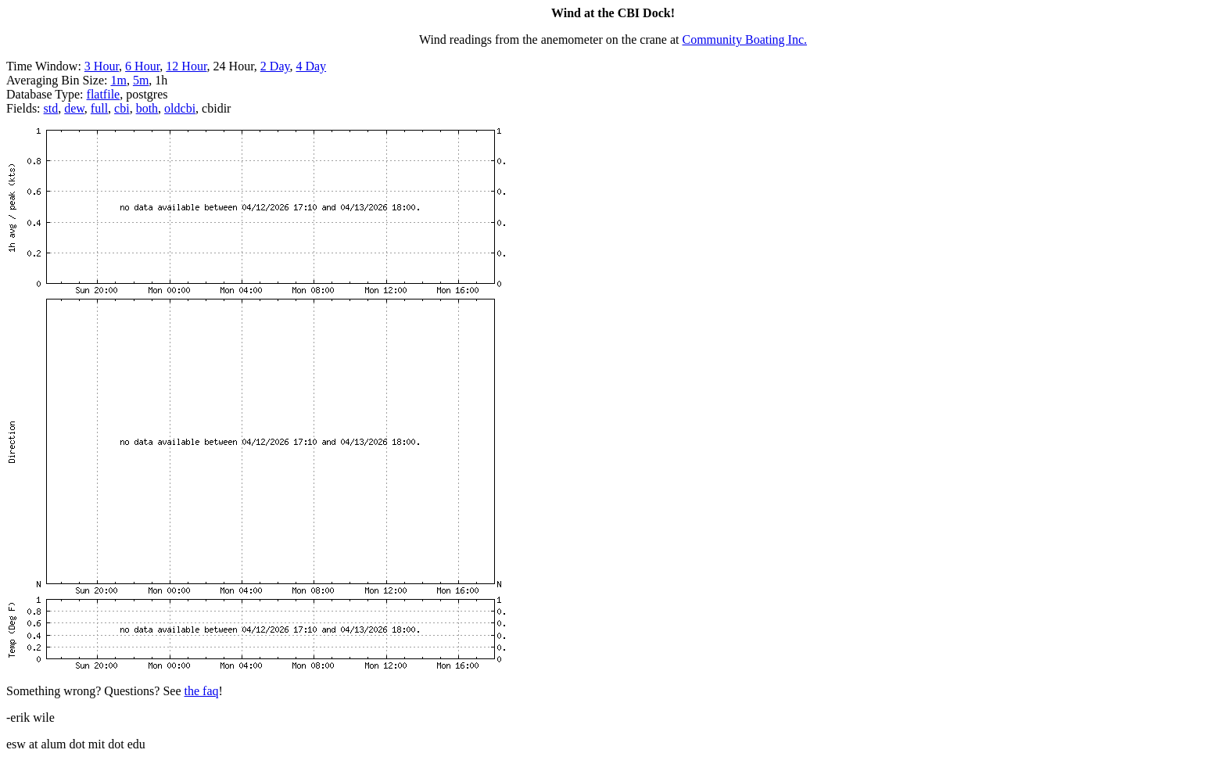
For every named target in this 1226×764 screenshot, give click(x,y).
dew (74, 108)
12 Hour (186, 66)
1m (118, 80)
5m (141, 80)
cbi (122, 108)
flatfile (103, 94)
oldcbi (179, 108)
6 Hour (142, 66)
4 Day (311, 66)
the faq (202, 691)
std (51, 108)
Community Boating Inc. (745, 39)
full (99, 108)
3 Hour (101, 66)
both (147, 108)
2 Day (275, 66)
